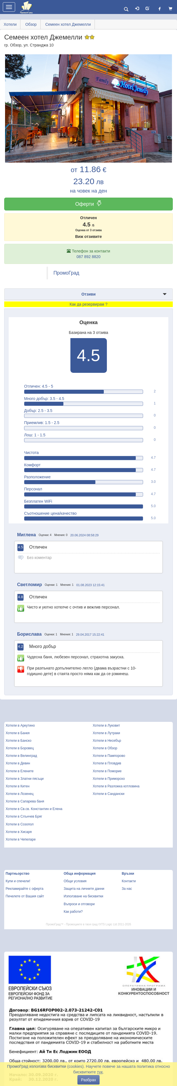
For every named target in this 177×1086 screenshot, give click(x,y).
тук (100, 1072)
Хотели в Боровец (20, 748)
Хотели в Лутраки (106, 733)
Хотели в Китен (17, 786)
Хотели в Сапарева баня (25, 801)
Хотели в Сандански (109, 794)
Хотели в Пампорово (109, 756)
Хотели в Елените (20, 771)
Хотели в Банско (18, 741)
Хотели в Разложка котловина (116, 786)
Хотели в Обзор (105, 748)
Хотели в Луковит (106, 725)
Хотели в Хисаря (19, 832)
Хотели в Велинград (21, 756)
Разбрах (88, 1080)
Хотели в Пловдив (107, 763)
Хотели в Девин (18, 763)
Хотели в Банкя (18, 733)
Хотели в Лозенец (19, 794)
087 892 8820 (89, 256)
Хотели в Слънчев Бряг (24, 816)
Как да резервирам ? (88, 304)
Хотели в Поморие (107, 771)
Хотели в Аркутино (20, 725)
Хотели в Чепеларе (21, 839)
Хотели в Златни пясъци (25, 779)
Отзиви (88, 294)
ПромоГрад (66, 273)
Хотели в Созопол (20, 824)
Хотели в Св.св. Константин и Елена (34, 809)
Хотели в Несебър (107, 741)
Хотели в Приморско (109, 779)
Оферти (88, 204)
